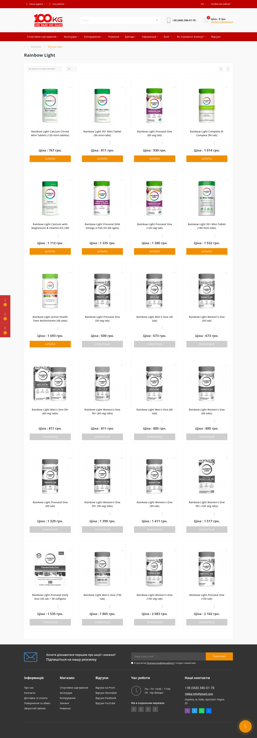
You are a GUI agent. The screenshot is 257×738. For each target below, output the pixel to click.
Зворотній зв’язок (35, 708)
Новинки (113, 36)
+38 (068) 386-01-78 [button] (199, 688)
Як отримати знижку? (191, 36)
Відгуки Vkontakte (106, 693)
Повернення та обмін (37, 703)
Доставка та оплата (35, 698)
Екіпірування (93, 36)
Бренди (130, 36)
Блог (167, 36)
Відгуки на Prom (105, 687)
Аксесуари (71, 36)
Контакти (29, 693)
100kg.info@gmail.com (199, 694)
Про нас (29, 687)
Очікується (102, 344)
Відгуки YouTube (105, 703)
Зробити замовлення (222, 21)
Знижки (64, 703)
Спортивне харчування (42, 36)
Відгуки (216, 36)
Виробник (36, 46)
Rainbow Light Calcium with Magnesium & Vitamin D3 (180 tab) (50, 227)
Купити (50, 158)
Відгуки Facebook (105, 698)
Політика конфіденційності (160, 663)
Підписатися (219, 656)
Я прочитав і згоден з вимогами (165, 663)
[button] (35, 4)
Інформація (150, 36)
